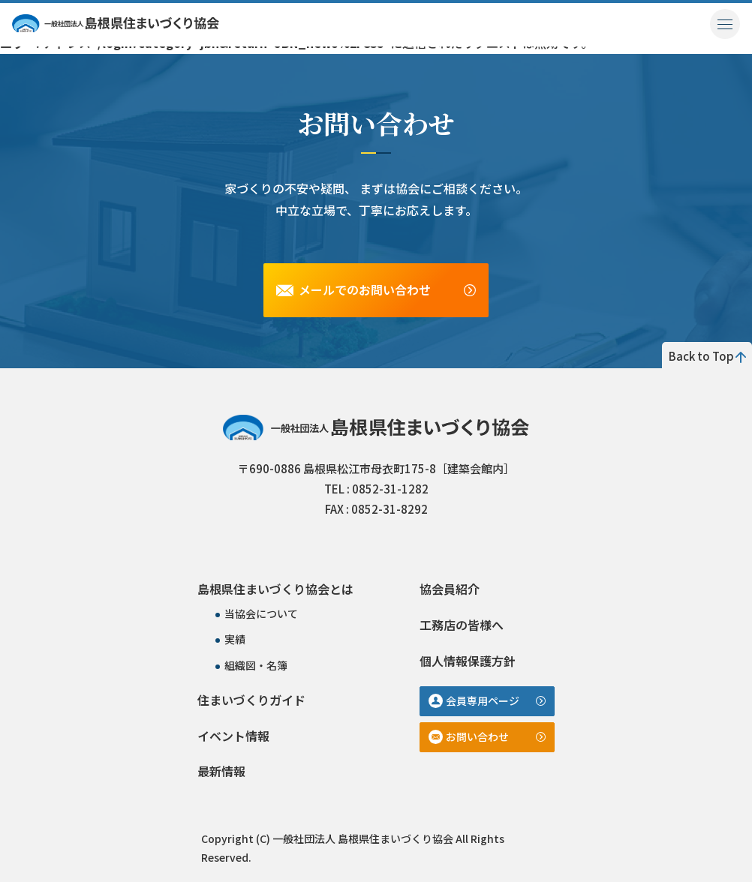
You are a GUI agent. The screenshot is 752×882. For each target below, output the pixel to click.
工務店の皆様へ (462, 625)
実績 (234, 639)
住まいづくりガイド (251, 700)
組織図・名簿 (255, 665)
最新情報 (221, 771)
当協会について (261, 613)
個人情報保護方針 (468, 661)
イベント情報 (233, 736)
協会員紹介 (450, 589)
